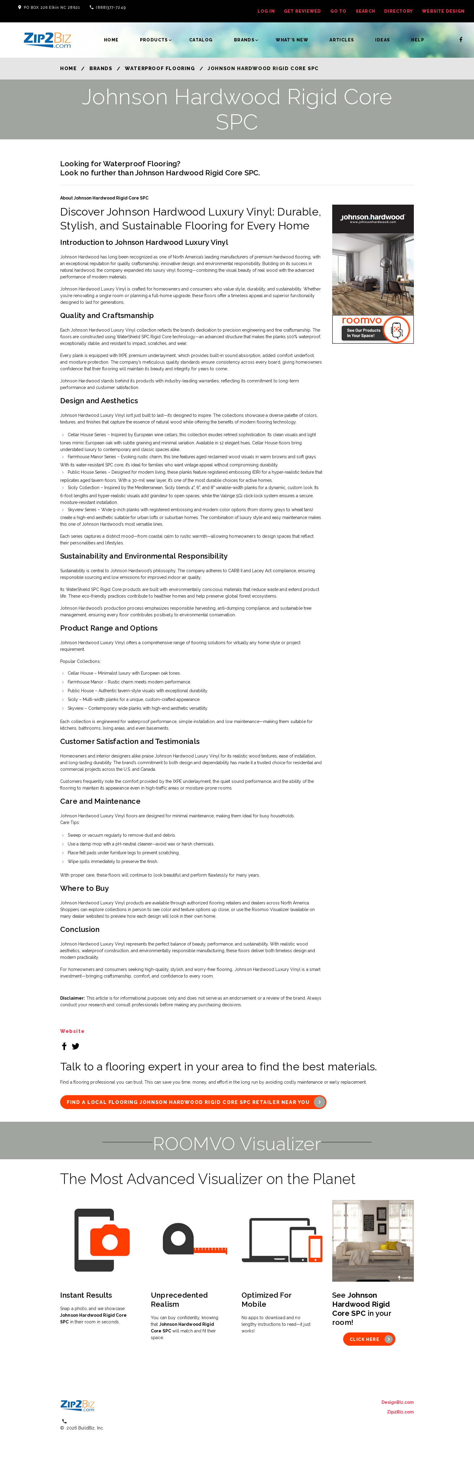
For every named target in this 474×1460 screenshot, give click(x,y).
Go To (338, 11)
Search (365, 11)
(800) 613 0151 (86, 1421)
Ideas (382, 39)
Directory (398, 11)
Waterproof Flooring (160, 68)
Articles (342, 39)
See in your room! (361, 1309)
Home (111, 39)
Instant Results (86, 1295)
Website (72, 1031)
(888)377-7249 (111, 7)
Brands (244, 39)
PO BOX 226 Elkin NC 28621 (52, 7)
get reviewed (302, 11)
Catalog (201, 39)
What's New (292, 39)
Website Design (443, 11)
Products (154, 39)
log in (266, 11)
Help (417, 39)
